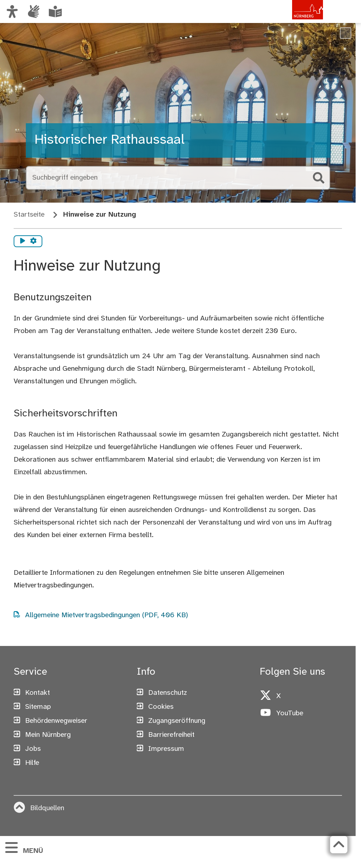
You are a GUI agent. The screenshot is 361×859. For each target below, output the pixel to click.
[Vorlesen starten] (22, 241)
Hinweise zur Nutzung (99, 214)
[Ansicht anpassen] (12, 11)
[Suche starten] (318, 177)
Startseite (29, 214)
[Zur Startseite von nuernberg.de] (292, 19)
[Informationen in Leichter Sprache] (55, 11)
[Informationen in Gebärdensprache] (33, 11)
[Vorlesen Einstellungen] (33, 241)
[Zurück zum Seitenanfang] (338, 844)
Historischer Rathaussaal (109, 140)
